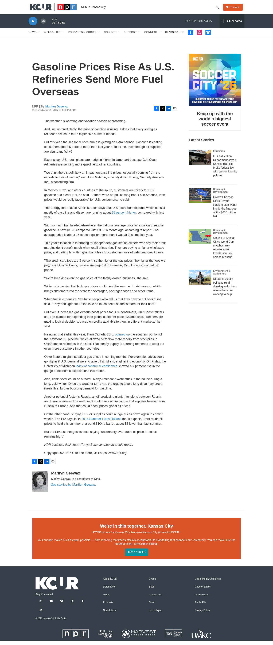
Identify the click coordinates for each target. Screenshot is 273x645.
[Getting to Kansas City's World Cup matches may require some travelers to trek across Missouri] (200, 240)
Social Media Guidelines (208, 583)
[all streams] (232, 25)
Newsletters (109, 614)
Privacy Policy (202, 614)
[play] (33, 25)
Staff (151, 591)
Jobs (151, 606)
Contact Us (155, 598)
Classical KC (175, 36)
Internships (155, 614)
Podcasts (108, 606)
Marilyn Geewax (56, 110)
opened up (122, 338)
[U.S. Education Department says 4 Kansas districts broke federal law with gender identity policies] (200, 161)
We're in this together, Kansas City (136, 530)
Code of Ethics (203, 591)
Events (152, 583)
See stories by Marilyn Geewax (73, 488)
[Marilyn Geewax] (40, 485)
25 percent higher (124, 216)
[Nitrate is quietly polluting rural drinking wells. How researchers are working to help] (200, 281)
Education (219, 155)
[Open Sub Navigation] (39, 36)
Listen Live (109, 591)
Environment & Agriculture (222, 276)
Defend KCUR (136, 556)
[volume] (43, 25)
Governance (201, 598)
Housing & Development (220, 195)
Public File (200, 606)
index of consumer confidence (96, 370)
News (33, 36)
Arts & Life (52, 36)
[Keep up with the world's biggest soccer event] (215, 84)
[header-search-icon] (218, 9)
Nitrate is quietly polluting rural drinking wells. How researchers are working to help (225, 290)
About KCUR (110, 583)
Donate (235, 9)
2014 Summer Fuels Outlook (101, 423)
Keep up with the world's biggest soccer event (215, 123)
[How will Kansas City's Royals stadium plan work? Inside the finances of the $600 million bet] (200, 199)
